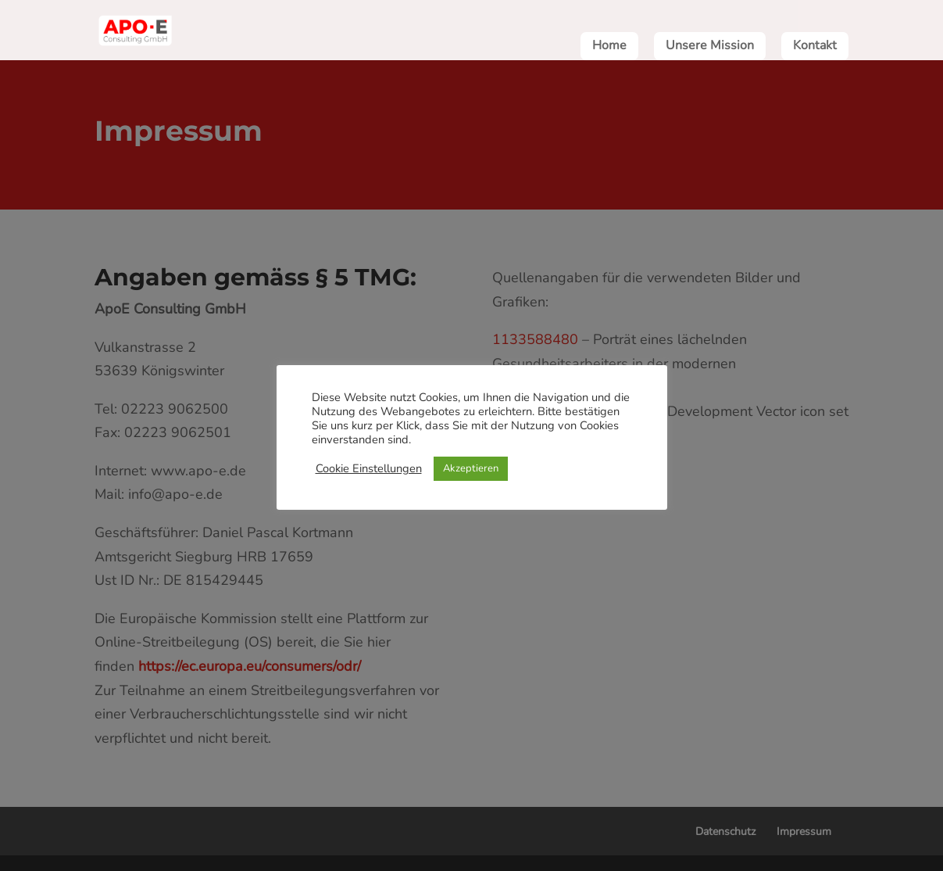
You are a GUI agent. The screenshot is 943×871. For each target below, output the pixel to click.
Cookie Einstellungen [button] (369, 468)
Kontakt (815, 47)
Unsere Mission (710, 47)
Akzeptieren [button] (470, 468)
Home (609, 47)
